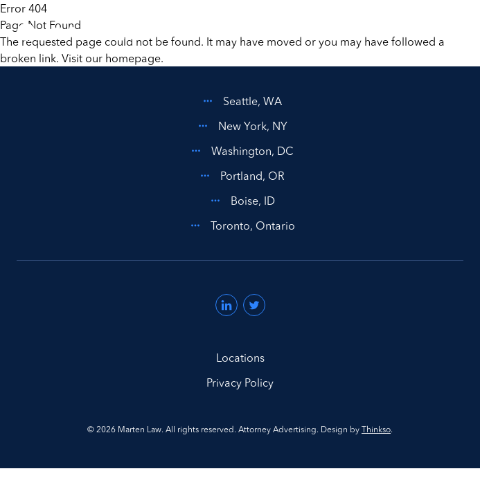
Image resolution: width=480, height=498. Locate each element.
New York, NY (240, 126)
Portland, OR (240, 175)
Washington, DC (240, 150)
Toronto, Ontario (240, 225)
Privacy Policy (240, 382)
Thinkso (376, 429)
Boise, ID (240, 200)
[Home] (79, 33)
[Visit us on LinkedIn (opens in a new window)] (226, 305)
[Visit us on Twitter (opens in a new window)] (254, 305)
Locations (240, 358)
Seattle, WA (240, 101)
